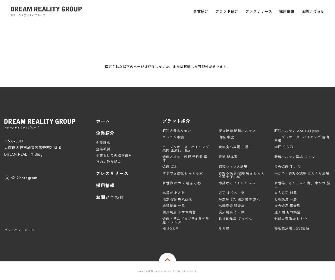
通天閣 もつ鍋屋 (287, 211)
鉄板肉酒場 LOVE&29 (291, 228)
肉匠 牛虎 (226, 136)
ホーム (103, 121)
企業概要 (103, 148)
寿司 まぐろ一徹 (232, 192)
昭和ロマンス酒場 (233, 166)
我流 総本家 (228, 156)
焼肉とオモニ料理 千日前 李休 (184, 158)
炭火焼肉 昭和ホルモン (237, 130)
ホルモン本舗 (173, 136)
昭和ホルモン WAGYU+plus (296, 130)
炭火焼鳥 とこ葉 (232, 211)
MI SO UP (170, 228)
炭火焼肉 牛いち (287, 166)
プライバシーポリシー (21, 230)
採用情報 (105, 185)
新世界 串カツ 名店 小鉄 (181, 182)
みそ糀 (224, 228)
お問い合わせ (110, 197)
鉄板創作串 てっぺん (235, 218)
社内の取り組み (108, 161)
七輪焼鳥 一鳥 (285, 199)
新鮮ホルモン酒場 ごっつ (294, 156)
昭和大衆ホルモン (176, 130)
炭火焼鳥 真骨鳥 (287, 205)
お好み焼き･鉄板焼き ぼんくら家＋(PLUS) (241, 174)
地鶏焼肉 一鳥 (173, 205)
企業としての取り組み (114, 155)
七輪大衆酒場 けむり (291, 218)
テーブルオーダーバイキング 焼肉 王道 (301, 138)
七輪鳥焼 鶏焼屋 (232, 205)
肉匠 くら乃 (283, 146)
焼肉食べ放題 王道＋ (235, 146)
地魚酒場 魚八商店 (177, 199)
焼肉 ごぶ (170, 166)
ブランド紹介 (176, 121)
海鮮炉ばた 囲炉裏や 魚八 (239, 199)
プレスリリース (112, 173)
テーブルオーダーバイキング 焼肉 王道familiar (185, 148)
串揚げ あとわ (173, 192)
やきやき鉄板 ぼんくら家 (182, 173)
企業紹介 (105, 133)
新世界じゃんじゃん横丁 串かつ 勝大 (302, 184)
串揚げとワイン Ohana (237, 182)
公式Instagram (24, 177)
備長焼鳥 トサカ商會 (179, 211)
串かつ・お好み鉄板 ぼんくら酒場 (301, 173)
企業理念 (103, 142)
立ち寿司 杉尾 (285, 192)
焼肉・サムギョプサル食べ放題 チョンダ (185, 220)
